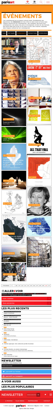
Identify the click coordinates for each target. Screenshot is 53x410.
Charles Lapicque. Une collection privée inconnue (19, 343)
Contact (47, 401)
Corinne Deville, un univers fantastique (15, 349)
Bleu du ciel (7, 325)
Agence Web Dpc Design (26, 408)
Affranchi (6, 334)
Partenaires (33, 401)
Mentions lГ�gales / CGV (35, 405)
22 (22, 285)
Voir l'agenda (27, 299)
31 (49, 285)
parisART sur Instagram (13, 376)
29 (43, 285)
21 (19, 285)
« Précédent (5, 285)
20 (16, 285)
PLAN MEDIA (20, 401)
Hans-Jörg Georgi (9, 329)
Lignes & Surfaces (9, 313)
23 (25, 285)
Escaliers (6, 321)
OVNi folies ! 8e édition (11, 340)
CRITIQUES (11, 33)
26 (34, 285)
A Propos (8, 401)
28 (40, 285)
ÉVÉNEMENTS (21, 33)
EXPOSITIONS (32, 33)
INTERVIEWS (43, 33)
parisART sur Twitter (11, 372)
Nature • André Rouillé (10, 317)
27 (37, 285)
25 (31, 285)
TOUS (4, 33)
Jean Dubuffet (8, 354)
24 (28, 285)
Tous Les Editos (27, 303)
